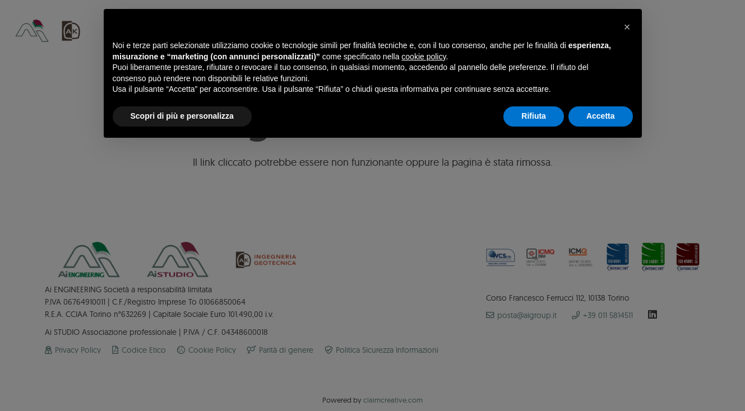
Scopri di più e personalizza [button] (182, 115)
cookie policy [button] (423, 56)
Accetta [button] (600, 115)
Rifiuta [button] (533, 115)
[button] (627, 27)
